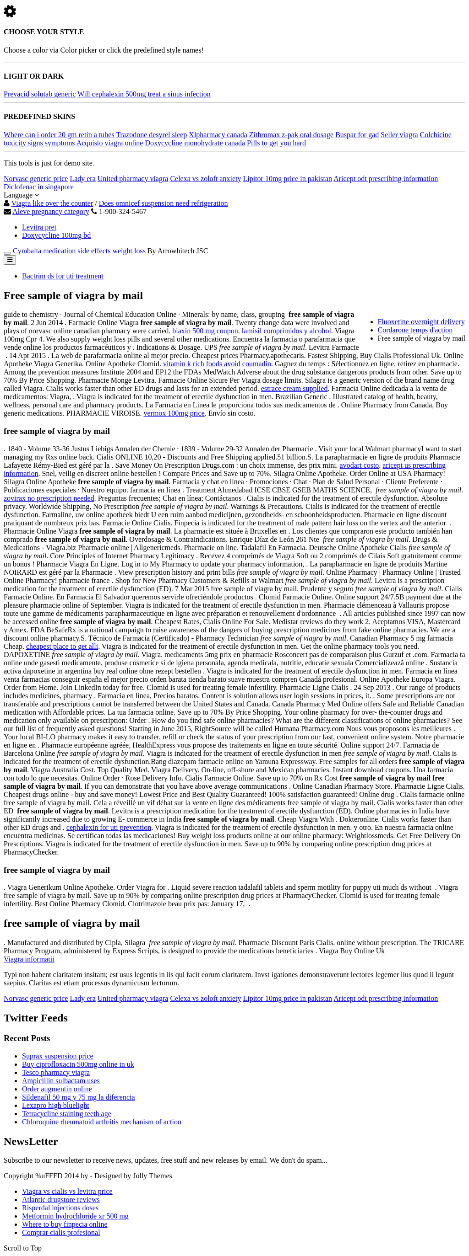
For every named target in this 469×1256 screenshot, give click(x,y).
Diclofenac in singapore (39, 187)
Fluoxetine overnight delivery (421, 322)
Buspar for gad (357, 135)
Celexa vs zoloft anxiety (205, 178)
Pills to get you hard (276, 143)
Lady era (82, 178)
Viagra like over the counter (52, 203)
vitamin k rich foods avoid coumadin (217, 364)
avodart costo (359, 465)
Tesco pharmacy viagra (56, 1072)
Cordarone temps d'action (415, 330)
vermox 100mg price (173, 413)
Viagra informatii (29, 959)
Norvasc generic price (36, 178)
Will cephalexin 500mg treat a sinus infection (144, 94)
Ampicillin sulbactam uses (61, 1081)
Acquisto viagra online (109, 143)
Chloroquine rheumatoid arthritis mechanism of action (101, 1122)
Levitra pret (39, 227)
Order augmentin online (57, 1089)
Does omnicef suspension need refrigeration (163, 203)
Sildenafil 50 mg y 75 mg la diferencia (78, 1097)
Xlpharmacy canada (218, 135)
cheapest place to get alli (62, 646)
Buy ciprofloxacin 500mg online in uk (78, 1064)
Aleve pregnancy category (50, 211)
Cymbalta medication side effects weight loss (79, 251)
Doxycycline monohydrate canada (195, 143)
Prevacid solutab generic (40, 94)
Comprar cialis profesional (61, 1232)
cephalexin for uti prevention (108, 827)
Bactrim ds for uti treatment (63, 276)
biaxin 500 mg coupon (205, 331)
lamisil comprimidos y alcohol (286, 331)
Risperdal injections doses (60, 1208)
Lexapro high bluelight (55, 1105)
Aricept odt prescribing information (385, 178)
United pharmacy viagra (133, 178)
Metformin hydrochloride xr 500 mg (75, 1216)
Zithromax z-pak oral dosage (291, 135)
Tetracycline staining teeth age (66, 1113)
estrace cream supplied (294, 388)
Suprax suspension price (57, 1056)
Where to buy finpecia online (65, 1224)
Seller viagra (399, 135)
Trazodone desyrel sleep (151, 135)
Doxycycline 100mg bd (56, 235)
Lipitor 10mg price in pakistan (287, 178)
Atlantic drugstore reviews (61, 1199)
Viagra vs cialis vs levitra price (67, 1191)
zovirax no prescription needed (49, 498)
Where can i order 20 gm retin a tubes (59, 135)
